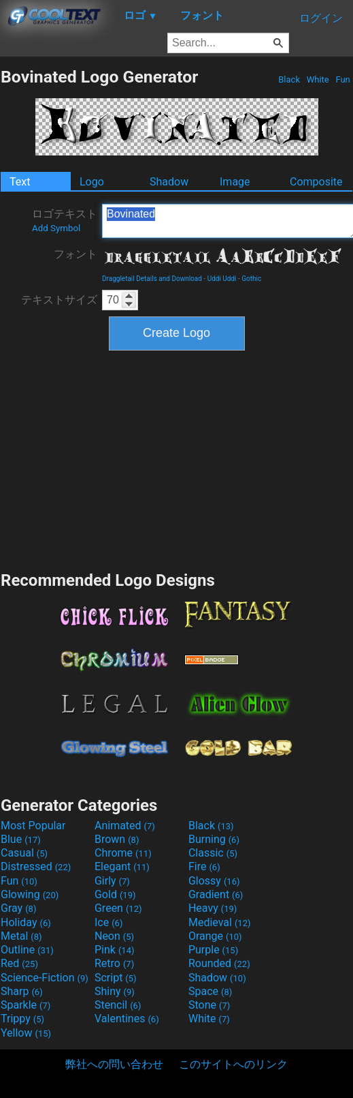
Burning (213, 839)
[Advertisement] (177, 458)
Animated (125, 825)
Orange (215, 936)
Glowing (29, 894)
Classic (212, 852)
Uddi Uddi (222, 278)
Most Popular (33, 825)
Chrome (123, 852)
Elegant (122, 866)
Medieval (219, 922)
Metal (21, 936)
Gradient (215, 894)
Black (289, 79)
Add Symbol (56, 228)
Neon (114, 936)
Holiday (26, 922)
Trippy (22, 1018)
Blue (21, 839)
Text (20, 181)
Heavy (212, 908)
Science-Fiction (44, 977)
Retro (114, 963)
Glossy (214, 880)
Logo (92, 181)
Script (116, 977)
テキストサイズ (59, 299)
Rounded (219, 963)
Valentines (127, 1018)
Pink (115, 949)
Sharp (22, 991)
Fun (342, 79)
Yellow (26, 1032)
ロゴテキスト (64, 220)
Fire (204, 866)
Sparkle (25, 1004)
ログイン (321, 18)
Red (19, 963)
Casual (24, 852)
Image (235, 181)
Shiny (115, 991)
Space (210, 991)
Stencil (118, 1004)
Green (118, 908)
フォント (75, 254)
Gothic (251, 278)
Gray (18, 908)
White (317, 79)
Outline (27, 949)
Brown (117, 839)
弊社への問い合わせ (114, 1064)
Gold (115, 894)
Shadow (169, 181)
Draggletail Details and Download (152, 278)
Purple (213, 949)
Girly (112, 880)
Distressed (36, 866)
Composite (316, 181)
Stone (209, 1004)
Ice (108, 922)
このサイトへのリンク (233, 1064)
